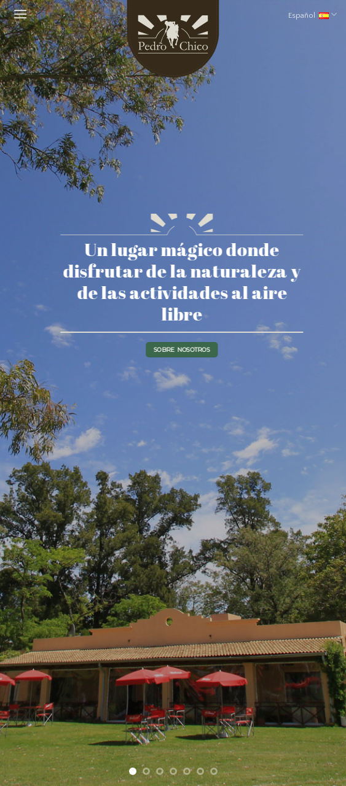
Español (312, 15)
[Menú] (18, 14)
